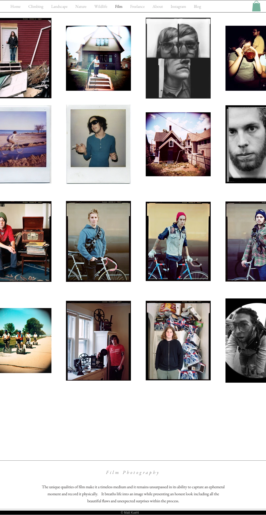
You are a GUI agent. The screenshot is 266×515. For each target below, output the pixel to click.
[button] (256, 6)
